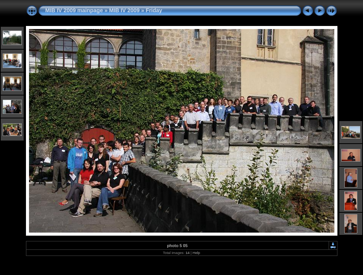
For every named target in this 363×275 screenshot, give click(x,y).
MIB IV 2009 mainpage (74, 10)
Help (196, 253)
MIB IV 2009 (124, 10)
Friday (154, 10)
